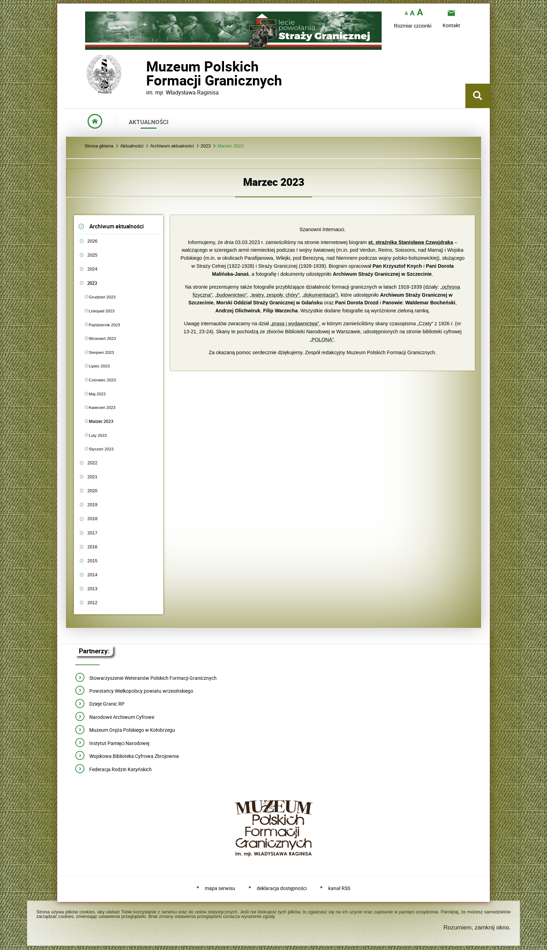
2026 (92, 241)
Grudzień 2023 (102, 297)
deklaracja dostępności (282, 888)
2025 (92, 255)
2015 (92, 560)
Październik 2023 (104, 324)
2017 (92, 532)
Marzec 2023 (230, 146)
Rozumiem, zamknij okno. (477, 927)
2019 (92, 504)
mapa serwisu (220, 888)
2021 (92, 476)
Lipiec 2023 (99, 366)
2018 (92, 518)
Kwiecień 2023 (102, 407)
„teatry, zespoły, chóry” (274, 295)
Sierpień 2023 (101, 352)
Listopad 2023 (101, 311)
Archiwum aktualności (172, 146)
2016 (92, 546)
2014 (92, 574)
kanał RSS (339, 888)
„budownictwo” (231, 295)
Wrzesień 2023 (102, 338)
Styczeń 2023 (101, 449)
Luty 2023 (98, 435)
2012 (92, 602)
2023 (206, 146)
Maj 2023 (97, 394)
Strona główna (98, 146)
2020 (92, 490)
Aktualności (131, 146)
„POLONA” (322, 339)
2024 (92, 269)
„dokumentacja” (319, 295)
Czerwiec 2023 (102, 380)
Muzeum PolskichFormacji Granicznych (146, 73)
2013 (92, 588)
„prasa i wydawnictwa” (294, 323)
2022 (92, 462)
